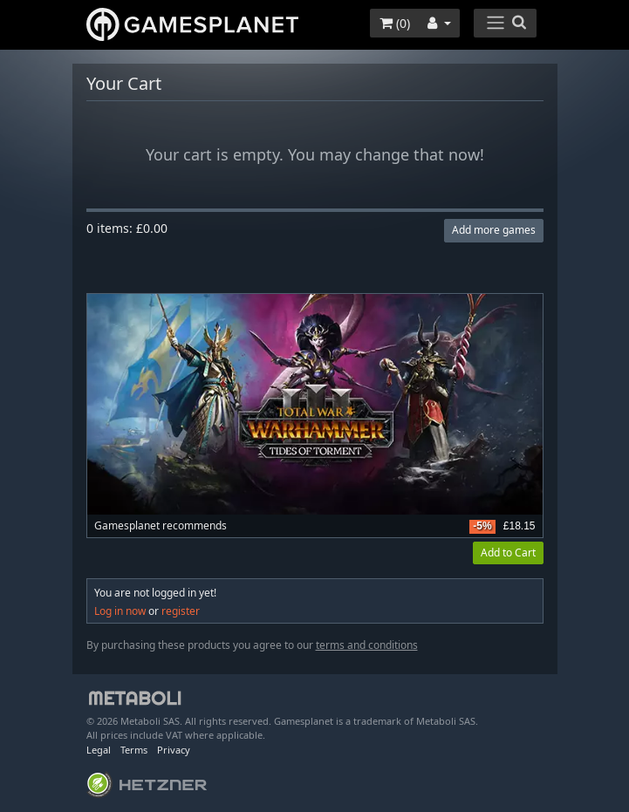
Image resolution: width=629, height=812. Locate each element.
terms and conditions (367, 645)
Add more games (494, 229)
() (394, 23)
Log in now (120, 611)
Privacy (173, 749)
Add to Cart (508, 552)
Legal (98, 749)
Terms (133, 749)
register (180, 611)
